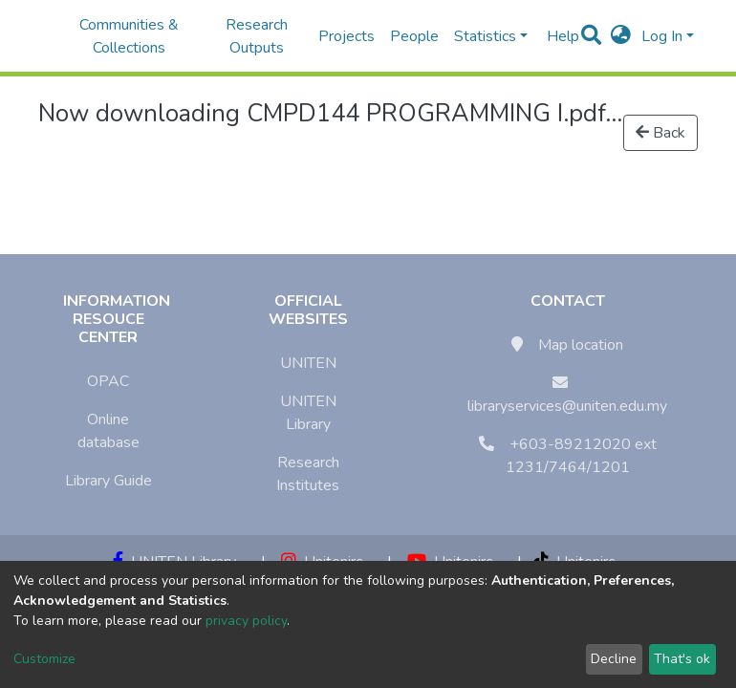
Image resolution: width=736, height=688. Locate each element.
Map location (580, 344)
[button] (621, 36)
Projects (346, 36)
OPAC (108, 381)
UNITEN (308, 363)
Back (660, 132)
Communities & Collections (129, 36)
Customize (44, 659)
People (414, 36)
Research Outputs (257, 36)
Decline (614, 659)
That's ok (682, 659)
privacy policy (246, 621)
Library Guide (108, 480)
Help (557, 36)
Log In (661, 36)
